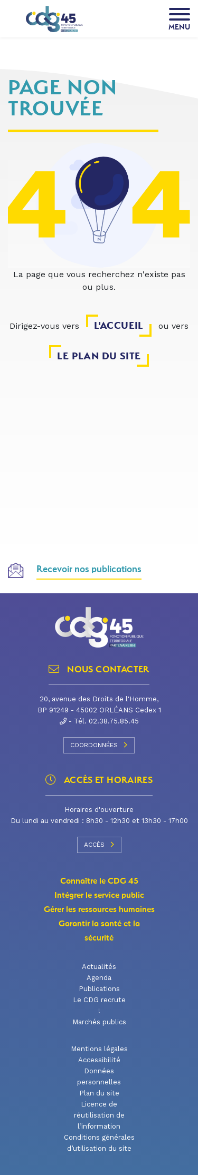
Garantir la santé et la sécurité (99, 931)
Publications (99, 989)
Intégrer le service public (99, 895)
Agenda (99, 978)
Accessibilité (99, 1060)
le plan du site (98, 355)
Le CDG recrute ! (99, 1005)
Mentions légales (99, 1049)
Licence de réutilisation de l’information (99, 1115)
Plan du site (99, 1093)
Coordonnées (99, 745)
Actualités (99, 967)
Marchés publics (99, 1022)
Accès (99, 844)
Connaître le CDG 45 (99, 881)
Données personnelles (99, 1076)
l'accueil (119, 325)
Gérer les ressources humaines (99, 909)
